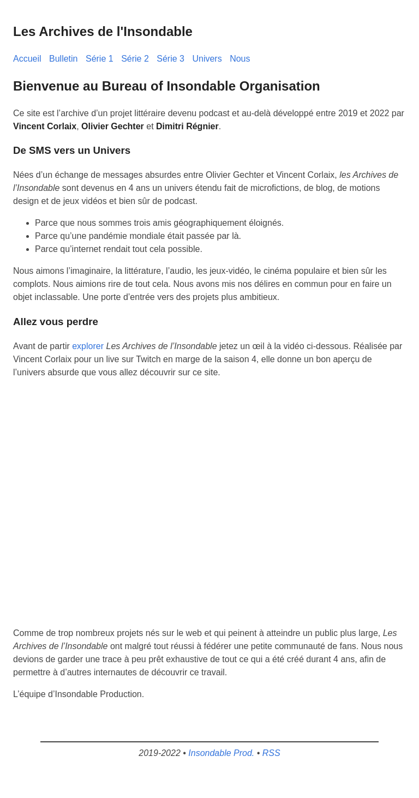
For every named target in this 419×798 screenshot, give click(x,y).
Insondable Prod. (221, 753)
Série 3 (170, 58)
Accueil (27, 58)
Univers (207, 58)
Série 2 (135, 58)
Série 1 (99, 58)
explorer (88, 346)
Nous (240, 58)
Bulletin (63, 58)
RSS (271, 753)
